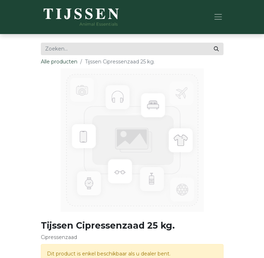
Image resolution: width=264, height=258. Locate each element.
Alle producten (59, 61)
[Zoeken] (216, 49)
